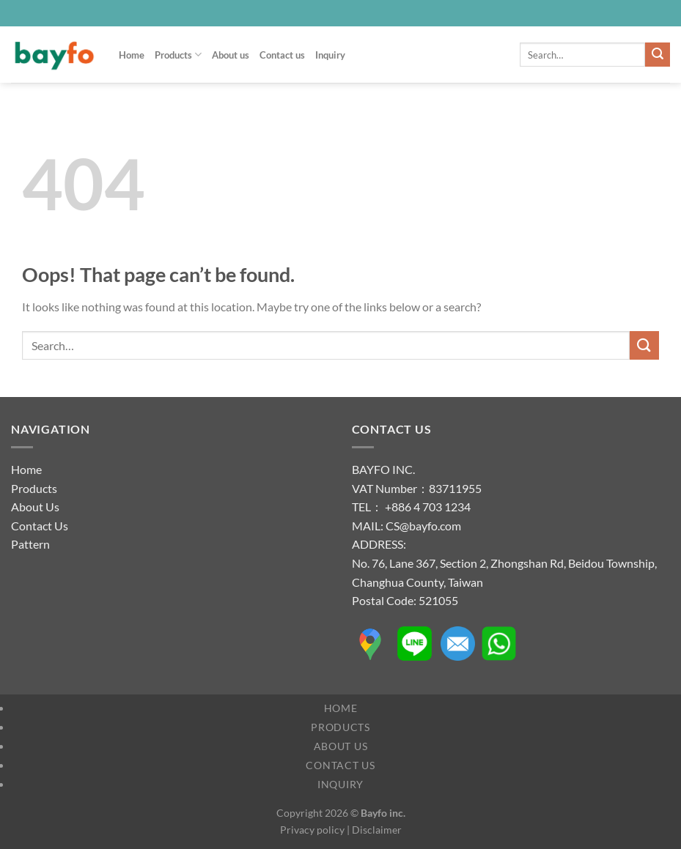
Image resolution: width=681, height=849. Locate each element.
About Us (35, 507)
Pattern (30, 544)
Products (178, 55)
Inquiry (330, 55)
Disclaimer (377, 829)
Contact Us (39, 526)
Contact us (282, 55)
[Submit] (657, 54)
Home (131, 55)
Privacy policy (312, 829)
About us (230, 55)
